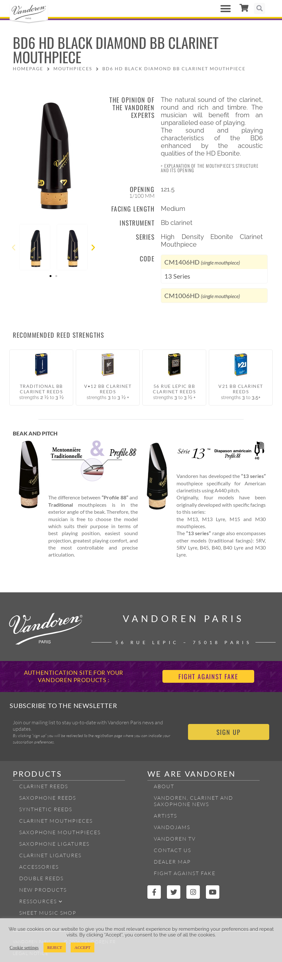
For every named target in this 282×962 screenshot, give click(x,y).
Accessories (39, 867)
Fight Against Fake (184, 873)
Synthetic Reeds (45, 809)
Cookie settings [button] (24, 947)
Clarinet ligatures (50, 855)
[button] (225, 8)
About (164, 786)
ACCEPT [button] (82, 947)
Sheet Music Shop (47, 913)
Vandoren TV (175, 838)
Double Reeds (41, 878)
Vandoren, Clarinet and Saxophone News (193, 801)
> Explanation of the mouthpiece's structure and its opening (210, 167)
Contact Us (172, 850)
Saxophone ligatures (54, 844)
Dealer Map (172, 861)
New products (43, 890)
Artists (165, 815)
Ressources (41, 901)
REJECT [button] (54, 947)
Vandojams (172, 827)
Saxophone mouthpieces (60, 832)
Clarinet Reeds (43, 786)
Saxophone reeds (47, 798)
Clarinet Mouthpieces (56, 821)
